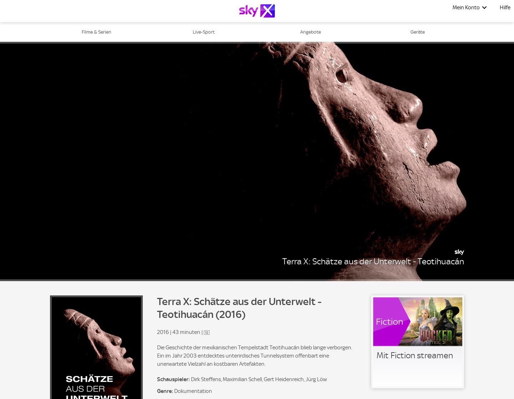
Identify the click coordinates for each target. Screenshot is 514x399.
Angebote (310, 32)
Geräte (417, 32)
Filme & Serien (96, 32)
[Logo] (257, 11)
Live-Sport (204, 32)
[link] (417, 341)
